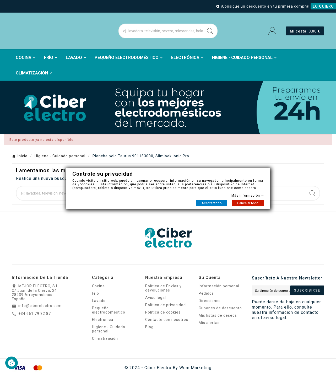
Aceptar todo (212, 203)
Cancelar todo (247, 203)
